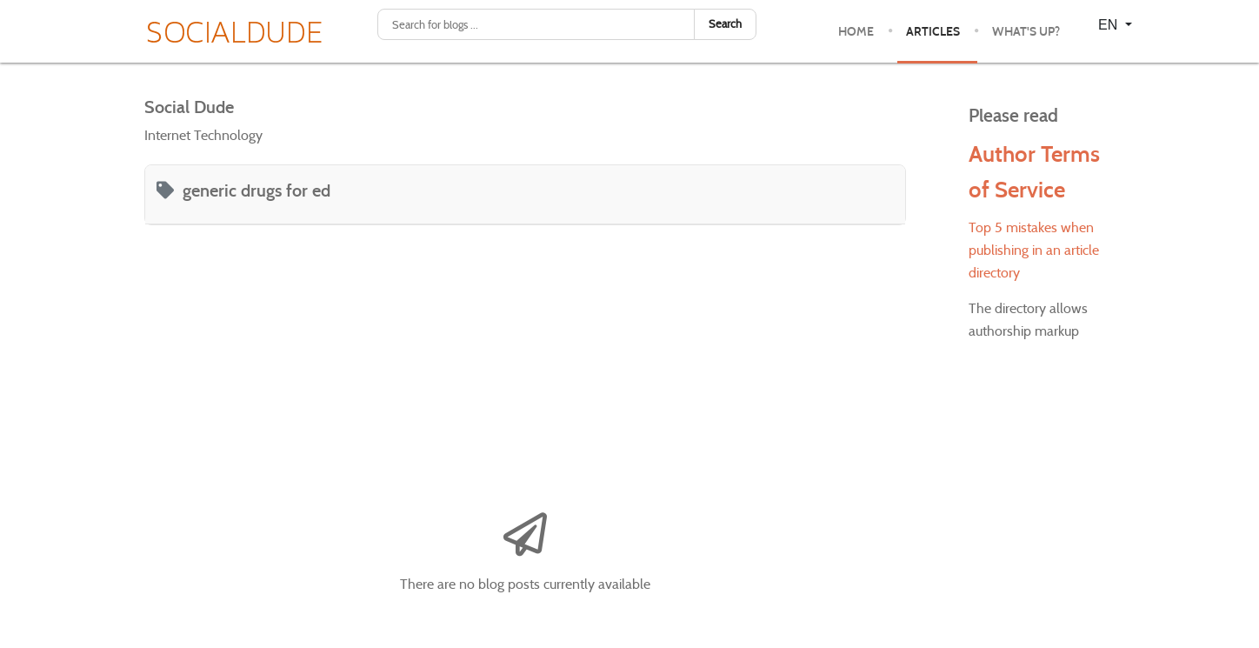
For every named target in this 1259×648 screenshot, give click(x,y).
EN (1110, 24)
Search (725, 24)
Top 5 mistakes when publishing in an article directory (1034, 250)
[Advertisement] (525, 364)
